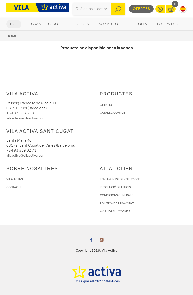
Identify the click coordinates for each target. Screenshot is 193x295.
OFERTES (106, 104)
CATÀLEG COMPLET (113, 112)
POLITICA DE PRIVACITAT (117, 203)
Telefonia (137, 24)
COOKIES (124, 211)
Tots (13, 24)
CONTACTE (14, 187)
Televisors (78, 24)
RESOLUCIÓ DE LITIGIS (115, 187)
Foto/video (167, 24)
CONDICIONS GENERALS (116, 195)
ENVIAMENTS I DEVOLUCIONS (120, 179)
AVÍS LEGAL (108, 211)
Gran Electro (44, 24)
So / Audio (108, 24)
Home (11, 36)
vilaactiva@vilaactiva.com (25, 118)
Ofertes (141, 8)
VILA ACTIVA (15, 179)
